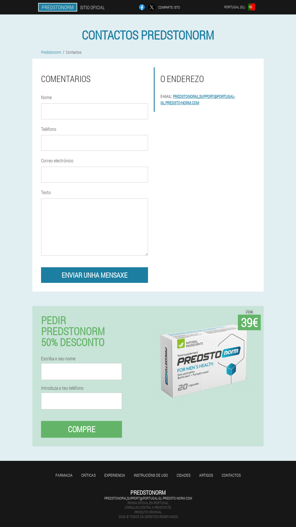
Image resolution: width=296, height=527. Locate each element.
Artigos (206, 475)
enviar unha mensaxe (94, 275)
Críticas (88, 475)
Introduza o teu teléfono (62, 388)
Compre (81, 429)
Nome (46, 97)
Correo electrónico (57, 160)
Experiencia (114, 475)
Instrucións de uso (151, 475)
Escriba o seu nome (58, 358)
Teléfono (48, 129)
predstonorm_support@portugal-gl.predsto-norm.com (148, 498)
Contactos (231, 475)
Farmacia (64, 475)
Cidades (183, 475)
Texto (46, 192)
